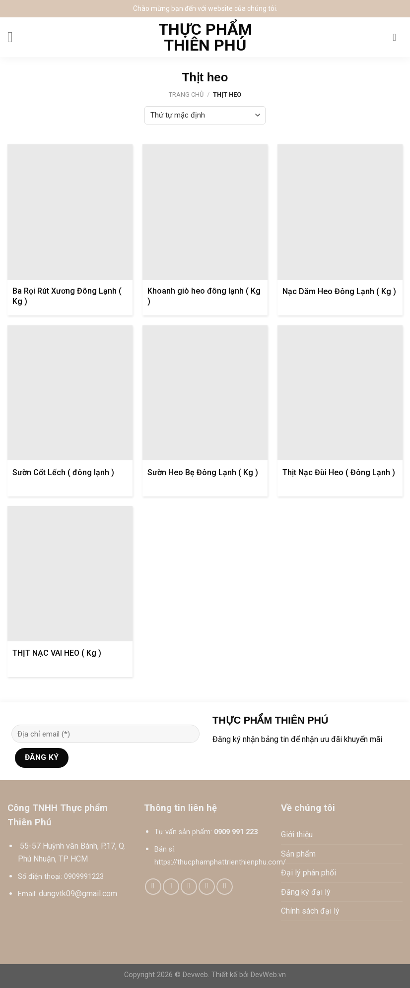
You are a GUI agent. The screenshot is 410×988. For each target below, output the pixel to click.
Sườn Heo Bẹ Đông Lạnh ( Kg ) (202, 472)
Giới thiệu (297, 834)
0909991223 (84, 876)
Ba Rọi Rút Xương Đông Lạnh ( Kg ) (67, 296)
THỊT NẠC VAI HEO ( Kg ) (56, 653)
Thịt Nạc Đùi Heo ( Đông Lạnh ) (338, 472)
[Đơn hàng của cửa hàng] (205, 115)
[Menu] (14, 37)
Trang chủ (186, 94)
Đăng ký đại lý (306, 892)
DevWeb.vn (268, 975)
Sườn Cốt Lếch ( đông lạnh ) (63, 472)
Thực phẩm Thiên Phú (205, 37)
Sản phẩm (298, 854)
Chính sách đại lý (310, 911)
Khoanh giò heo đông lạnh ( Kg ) (204, 296)
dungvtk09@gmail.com (78, 893)
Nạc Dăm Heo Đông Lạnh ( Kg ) (339, 291)
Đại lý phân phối (308, 872)
